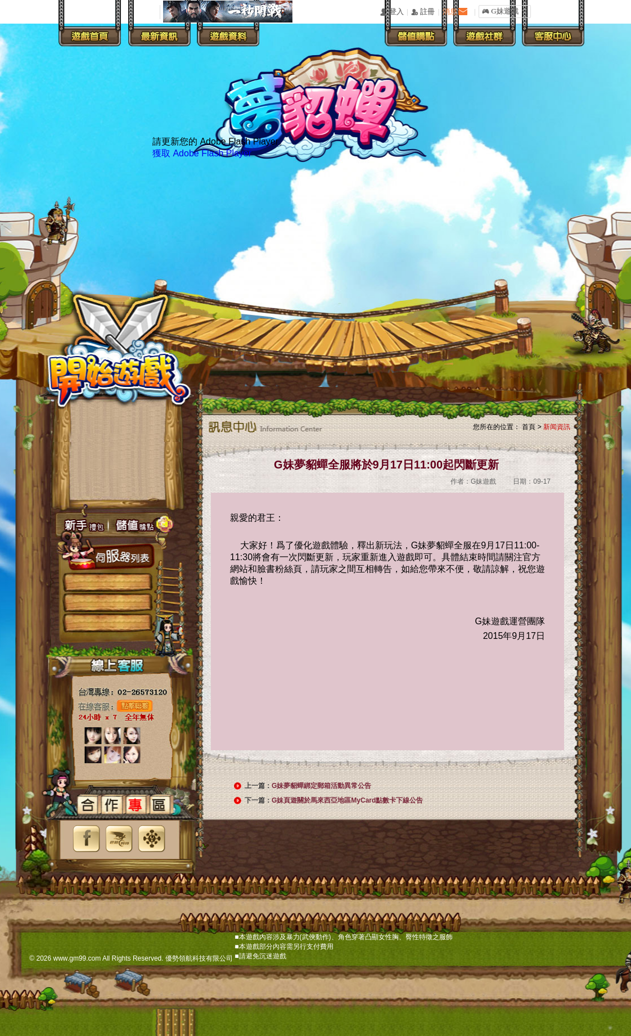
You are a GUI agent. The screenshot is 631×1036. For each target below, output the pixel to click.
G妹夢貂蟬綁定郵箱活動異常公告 (321, 786)
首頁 (528, 427)
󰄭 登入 (391, 12)
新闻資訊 (556, 427)
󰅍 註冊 (423, 12)
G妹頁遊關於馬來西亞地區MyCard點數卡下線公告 (347, 800)
